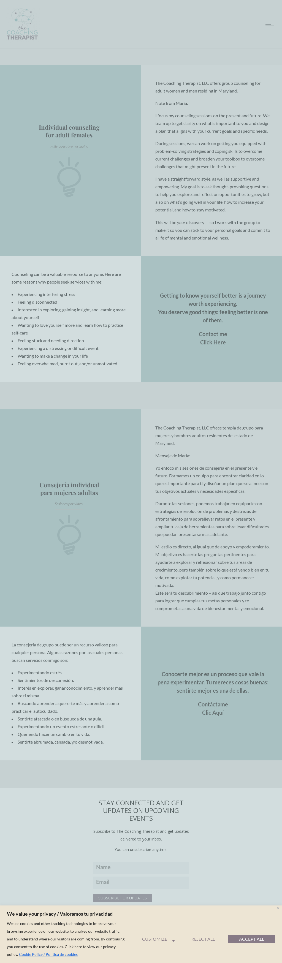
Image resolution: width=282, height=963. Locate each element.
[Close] (278, 908)
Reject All (203, 939)
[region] (141, 934)
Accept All (251, 939)
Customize (154, 939)
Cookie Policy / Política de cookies (48, 954)
